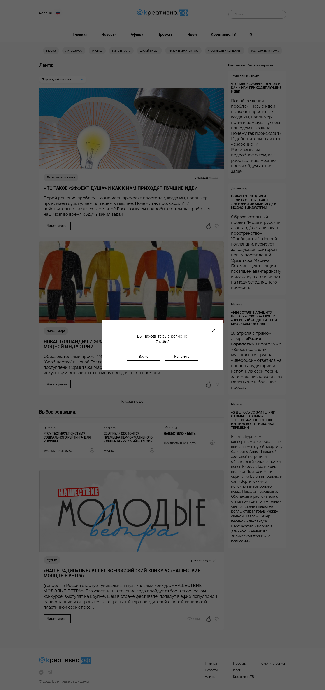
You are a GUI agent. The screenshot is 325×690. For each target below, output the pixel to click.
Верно (143, 356)
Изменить (181, 356)
